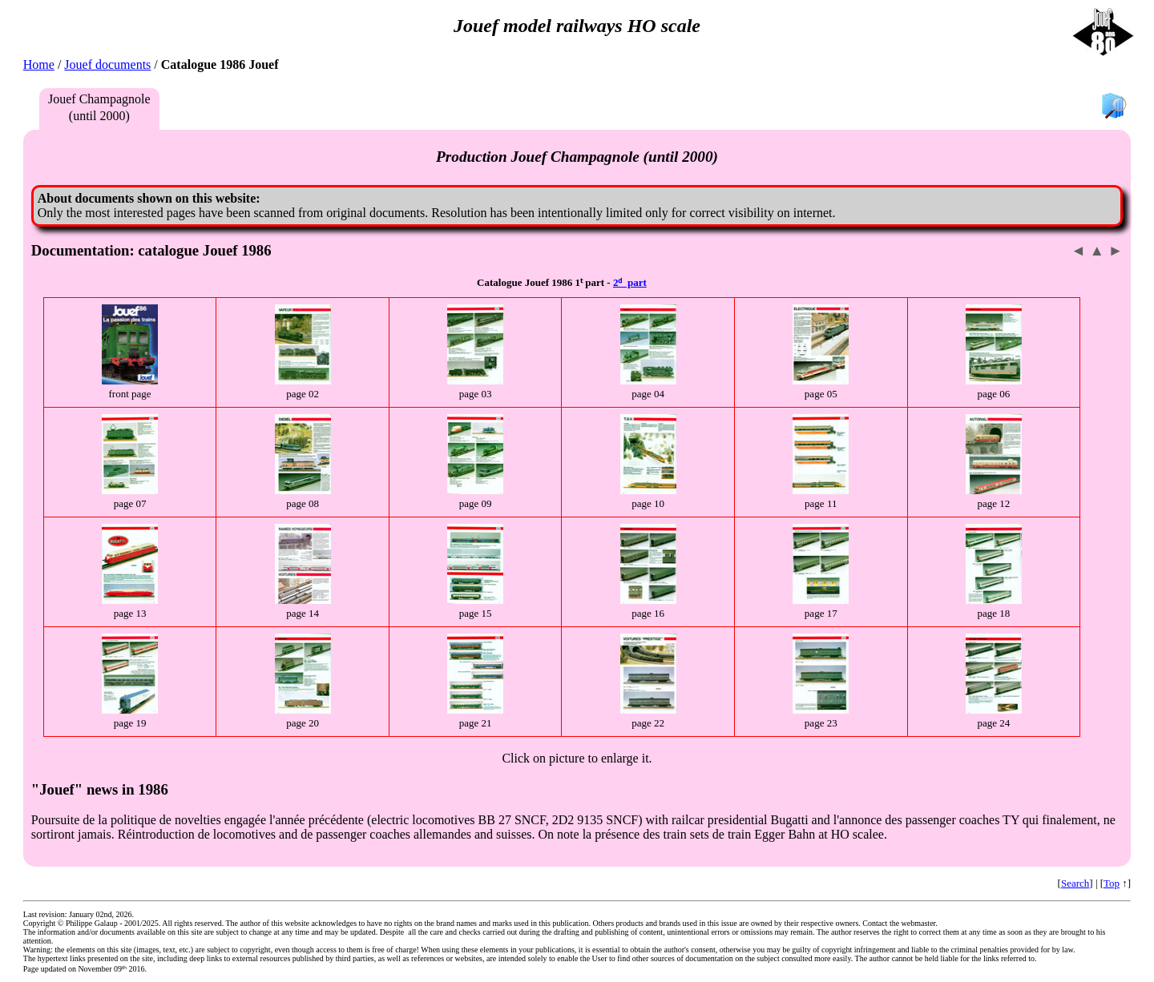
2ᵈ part (630, 282)
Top (1112, 883)
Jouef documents (107, 64)
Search (1075, 883)
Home (38, 64)
